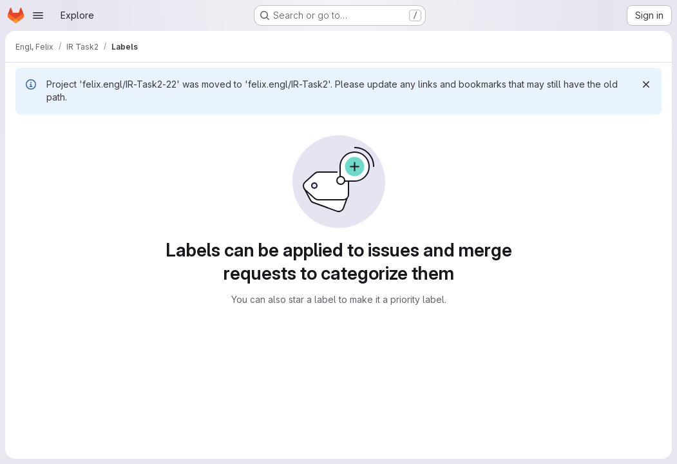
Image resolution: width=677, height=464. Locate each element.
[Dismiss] (646, 84)
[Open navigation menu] (38, 15)
